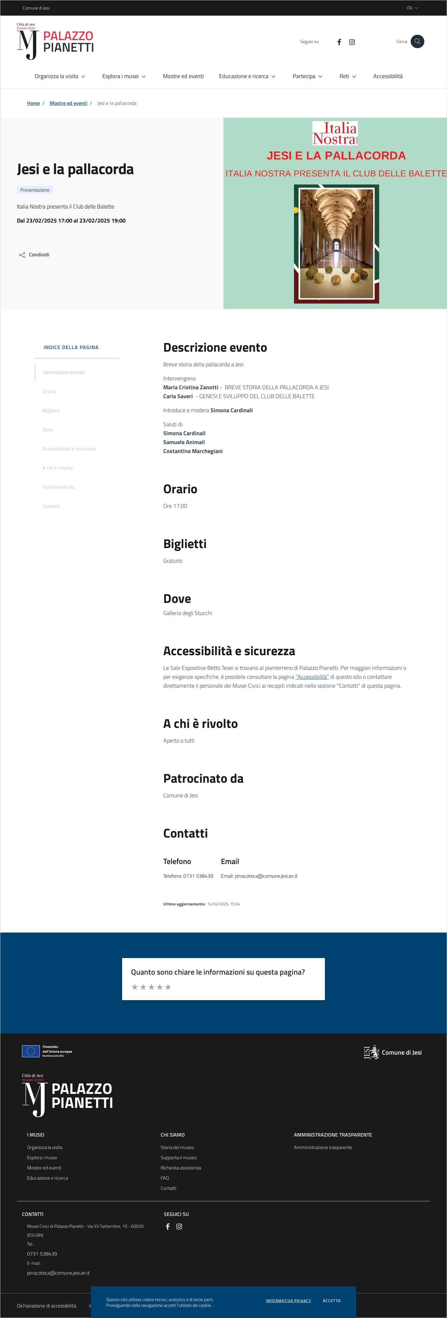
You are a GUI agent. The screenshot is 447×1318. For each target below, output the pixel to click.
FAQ (165, 1178)
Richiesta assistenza (181, 1167)
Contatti (168, 1188)
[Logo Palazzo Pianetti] (59, 41)
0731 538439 (42, 1253)
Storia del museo (177, 1147)
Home (33, 103)
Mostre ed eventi (68, 103)
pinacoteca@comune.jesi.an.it (58, 1273)
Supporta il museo (179, 1157)
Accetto (332, 1301)
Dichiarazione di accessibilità (46, 1305)
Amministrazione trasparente (323, 1147)
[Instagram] (345, 41)
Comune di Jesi (25, 7)
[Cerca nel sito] (417, 41)
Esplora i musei (42, 1157)
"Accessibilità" (312, 676)
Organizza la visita (44, 1147)
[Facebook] (332, 41)
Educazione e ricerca (47, 1178)
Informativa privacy (288, 1301)
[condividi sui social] (34, 255)
